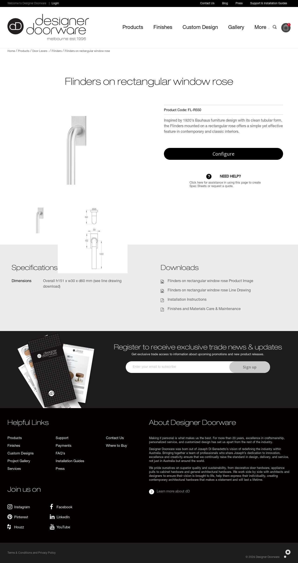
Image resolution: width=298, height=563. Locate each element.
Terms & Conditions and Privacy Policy (31, 553)
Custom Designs (20, 453)
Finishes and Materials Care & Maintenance (204, 309)
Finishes (162, 27)
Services (14, 469)
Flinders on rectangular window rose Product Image (210, 281)
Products (132, 27)
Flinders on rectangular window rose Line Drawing (209, 291)
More (262, 27)
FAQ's (60, 453)
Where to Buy (116, 446)
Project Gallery (18, 461)
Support (62, 438)
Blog (225, 3)
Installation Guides (70, 461)
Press (239, 3)
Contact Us (207, 3)
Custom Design (200, 27)
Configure (223, 154)
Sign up (250, 367)
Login (55, 3)
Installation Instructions (187, 300)
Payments (63, 446)
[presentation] (197, 387)
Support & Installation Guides (268, 3)
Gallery (236, 27)
